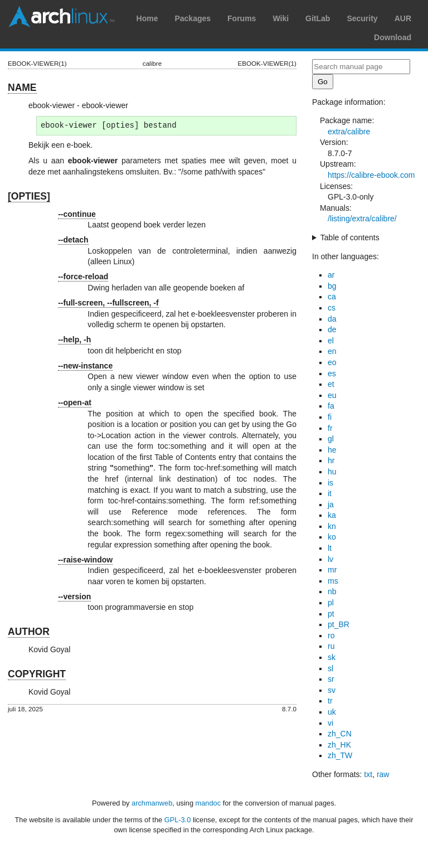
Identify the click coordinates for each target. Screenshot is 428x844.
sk (331, 657)
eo (332, 362)
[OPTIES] (29, 196)
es (332, 373)
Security (362, 18)
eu (332, 395)
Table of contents (350, 237)
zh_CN (340, 733)
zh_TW (340, 755)
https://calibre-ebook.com (371, 175)
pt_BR (338, 624)
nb (332, 591)
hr (331, 460)
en (332, 351)
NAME (22, 87)
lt (330, 548)
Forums (241, 18)
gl (331, 438)
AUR (403, 18)
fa (331, 405)
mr (332, 569)
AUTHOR (29, 631)
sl (330, 668)
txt (368, 774)
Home (147, 18)
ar (331, 274)
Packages (192, 18)
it (330, 493)
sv (331, 690)
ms (333, 580)
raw (383, 774)
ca (332, 296)
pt (331, 613)
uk (332, 711)
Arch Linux (61, 17)
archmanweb (152, 803)
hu (332, 471)
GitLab (317, 18)
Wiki (281, 18)
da (332, 318)
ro (331, 635)
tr (330, 700)
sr (331, 679)
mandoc (208, 803)
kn (332, 526)
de (332, 329)
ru (331, 646)
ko (332, 536)
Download (392, 37)
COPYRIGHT (37, 674)
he (332, 449)
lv (330, 559)
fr (330, 428)
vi (330, 723)
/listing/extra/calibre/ (362, 218)
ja (331, 504)
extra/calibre (349, 131)
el (331, 340)
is (330, 482)
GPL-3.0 (177, 820)
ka (332, 515)
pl (331, 602)
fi (330, 417)
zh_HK (339, 744)
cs (331, 307)
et (331, 384)
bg (332, 286)
